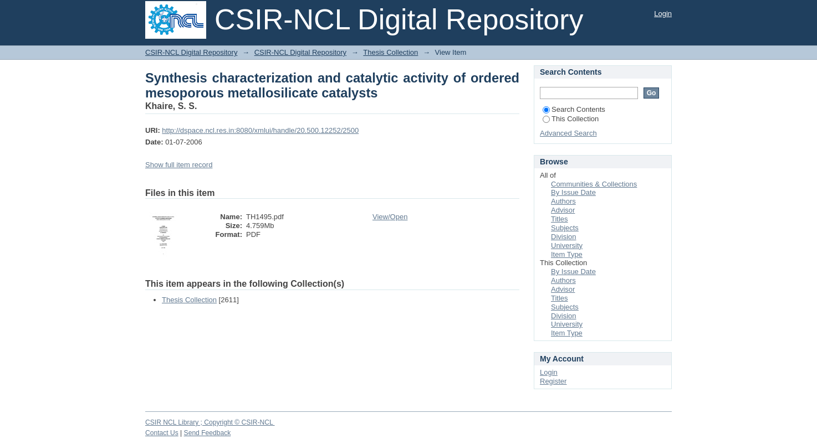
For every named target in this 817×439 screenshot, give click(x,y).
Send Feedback (207, 433)
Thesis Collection (390, 52)
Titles (559, 219)
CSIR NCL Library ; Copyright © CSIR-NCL (210, 422)
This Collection (571, 119)
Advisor (563, 210)
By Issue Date (573, 192)
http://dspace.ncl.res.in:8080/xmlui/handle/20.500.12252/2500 (260, 130)
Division (563, 237)
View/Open (389, 217)
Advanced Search (568, 133)
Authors (563, 201)
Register (553, 381)
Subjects (565, 228)
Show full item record (178, 165)
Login (663, 13)
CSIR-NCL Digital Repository (191, 52)
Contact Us (161, 433)
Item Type (567, 254)
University (567, 245)
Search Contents (574, 109)
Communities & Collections (594, 184)
